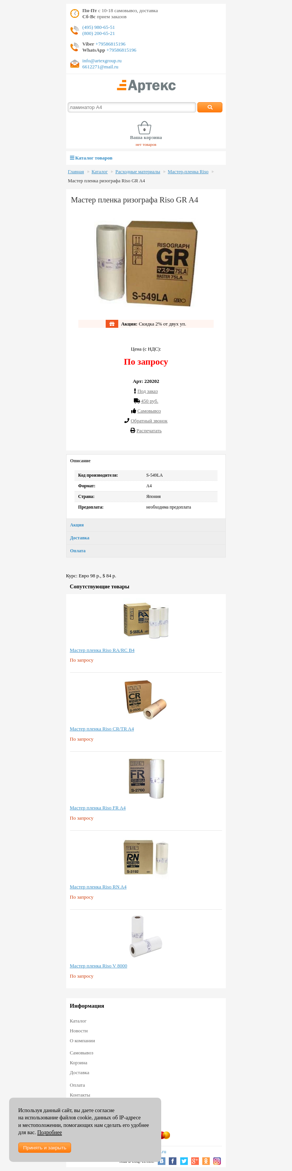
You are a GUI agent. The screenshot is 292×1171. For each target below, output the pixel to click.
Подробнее (49, 1132)
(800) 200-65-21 (99, 33)
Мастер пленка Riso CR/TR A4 (102, 729)
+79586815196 (109, 44)
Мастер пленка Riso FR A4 (98, 808)
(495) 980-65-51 (99, 27)
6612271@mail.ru (101, 67)
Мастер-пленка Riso (188, 171)
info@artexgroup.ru (102, 60)
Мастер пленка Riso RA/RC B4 (102, 650)
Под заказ (147, 391)
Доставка (79, 537)
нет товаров (146, 144)
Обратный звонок (149, 421)
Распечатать (149, 430)
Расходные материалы (137, 171)
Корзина (78, 1062)
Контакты (80, 1095)
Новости (79, 1031)
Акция (77, 525)
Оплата (78, 550)
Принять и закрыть (44, 1147)
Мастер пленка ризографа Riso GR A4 (106, 180)
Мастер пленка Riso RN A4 (98, 887)
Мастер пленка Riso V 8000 (98, 966)
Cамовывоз (149, 411)
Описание (80, 460)
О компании (82, 1040)
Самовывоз (82, 1053)
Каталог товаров (91, 158)
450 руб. (149, 401)
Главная (76, 171)
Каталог (100, 171)
